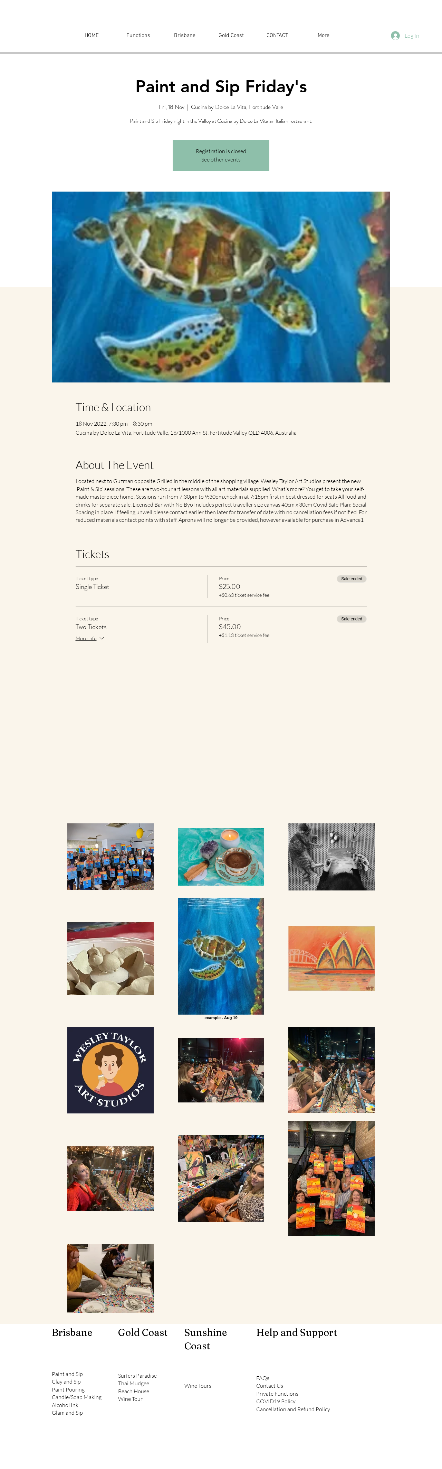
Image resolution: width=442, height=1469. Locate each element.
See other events (221, 159)
